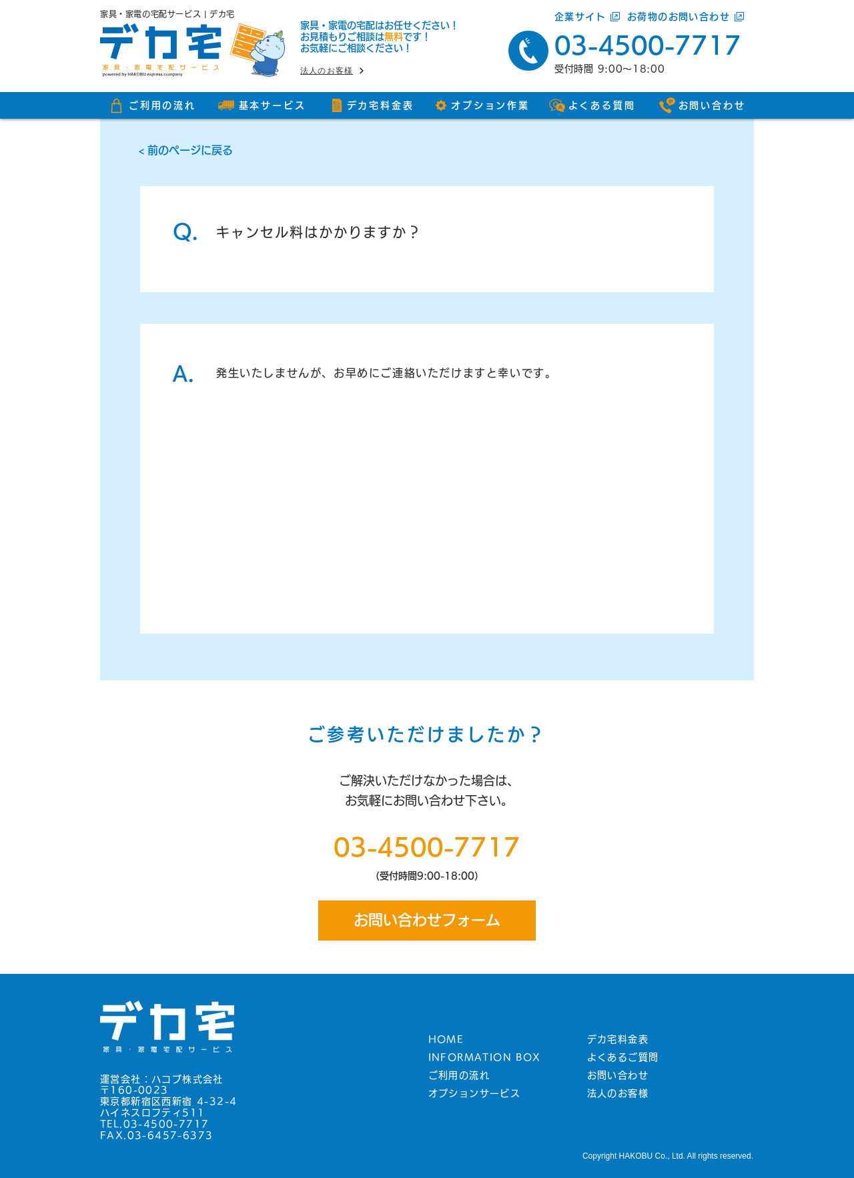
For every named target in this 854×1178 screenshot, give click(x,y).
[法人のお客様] (350, 70)
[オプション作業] (482, 105)
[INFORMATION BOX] (490, 1057)
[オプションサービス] (490, 1093)
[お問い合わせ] (702, 105)
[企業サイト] (587, 16)
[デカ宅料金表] (372, 105)
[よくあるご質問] (649, 1057)
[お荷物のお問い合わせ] (690, 16)
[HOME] (490, 1039)
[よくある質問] (592, 105)
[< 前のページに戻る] (426, 150)
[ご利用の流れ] (152, 105)
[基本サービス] (262, 105)
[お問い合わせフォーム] (427, 921)
